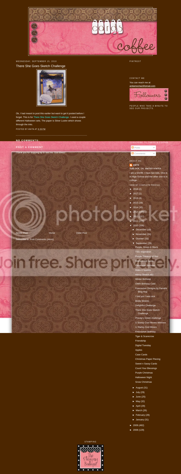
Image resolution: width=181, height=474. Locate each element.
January (140, 419)
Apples (138, 350)
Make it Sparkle (143, 270)
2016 (136, 198)
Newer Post (22, 233)
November (141, 234)
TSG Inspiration (143, 251)
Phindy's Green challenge (148, 318)
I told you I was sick (145, 296)
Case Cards (141, 354)
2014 (136, 207)
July (138, 392)
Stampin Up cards (144, 261)
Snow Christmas (143, 382)
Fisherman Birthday (145, 265)
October (140, 238)
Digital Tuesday (143, 345)
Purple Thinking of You (146, 256)
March (139, 410)
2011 (136, 221)
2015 (136, 202)
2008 (136, 430)
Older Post (81, 233)
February (141, 415)
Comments (138, 153)
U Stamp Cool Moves (146, 327)
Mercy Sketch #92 (144, 274)
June (138, 396)
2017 (136, 193)
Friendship (140, 340)
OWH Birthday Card (145, 283)
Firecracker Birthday (145, 331)
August (140, 387)
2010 (136, 225)
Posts (135, 147)
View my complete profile (145, 185)
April (138, 406)
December (141, 229)
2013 (136, 211)
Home (52, 233)
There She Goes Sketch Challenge (40, 66)
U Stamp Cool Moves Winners (150, 322)
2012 (136, 216)
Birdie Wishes (142, 301)
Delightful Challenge (145, 305)
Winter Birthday (143, 279)
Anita (136, 165)
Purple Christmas (144, 372)
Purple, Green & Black (146, 247)
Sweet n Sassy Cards (146, 363)
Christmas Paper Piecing (147, 359)
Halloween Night (143, 377)
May (138, 401)
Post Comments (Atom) (42, 239)
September (141, 243)
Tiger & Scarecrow (144, 336)
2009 (136, 425)
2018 (136, 189)
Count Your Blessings (146, 368)
